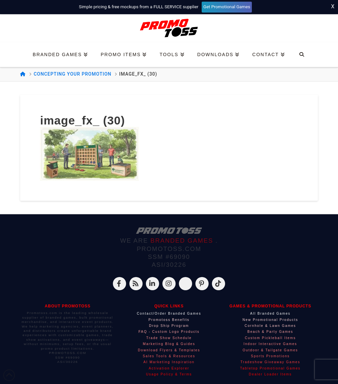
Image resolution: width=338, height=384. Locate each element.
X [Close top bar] (332, 6)
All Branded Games (270, 313)
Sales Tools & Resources (169, 356)
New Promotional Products (270, 320)
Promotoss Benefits (169, 320)
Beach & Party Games (270, 331)
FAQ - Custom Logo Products (168, 331)
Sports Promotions (270, 356)
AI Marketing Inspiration (168, 362)
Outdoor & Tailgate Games (270, 350)
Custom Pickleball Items (270, 338)
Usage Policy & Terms (169, 374)
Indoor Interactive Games (270, 344)
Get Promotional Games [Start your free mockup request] (226, 6)
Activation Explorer (169, 368)
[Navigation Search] (301, 54)
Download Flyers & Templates (169, 350)
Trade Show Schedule (169, 338)
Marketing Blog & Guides (169, 344)
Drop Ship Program (169, 326)
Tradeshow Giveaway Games (270, 362)
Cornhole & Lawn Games (270, 326)
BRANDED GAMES (183, 240)
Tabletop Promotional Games (270, 368)
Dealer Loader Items (270, 374)
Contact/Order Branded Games (169, 313)
